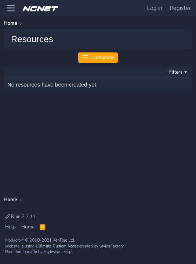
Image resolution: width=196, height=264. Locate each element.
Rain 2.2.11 (20, 216)
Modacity (40, 240)
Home (28, 227)
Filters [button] (176, 72)
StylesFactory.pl (58, 251)
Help (10, 227)
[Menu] (10, 8)
